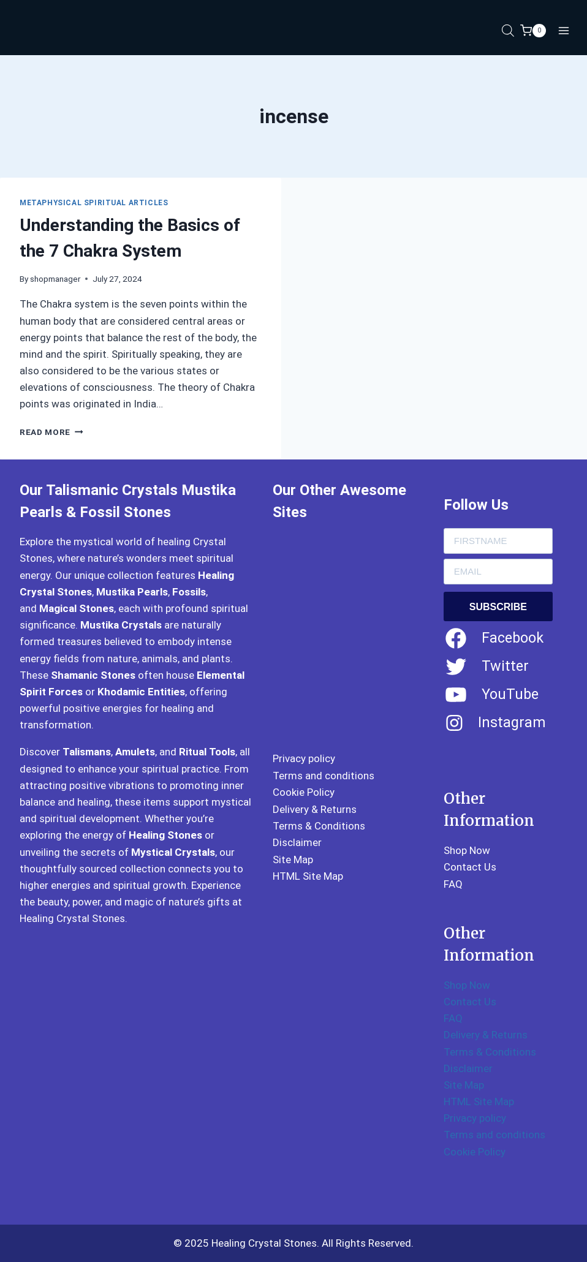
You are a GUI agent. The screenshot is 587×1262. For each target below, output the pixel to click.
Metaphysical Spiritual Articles (94, 202)
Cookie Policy (304, 792)
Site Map (293, 859)
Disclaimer (297, 842)
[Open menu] (563, 30)
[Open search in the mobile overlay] (508, 31)
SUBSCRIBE (498, 607)
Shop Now (467, 850)
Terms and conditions (323, 775)
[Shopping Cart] (533, 30)
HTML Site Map (308, 876)
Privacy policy (304, 758)
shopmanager (55, 279)
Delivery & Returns (315, 809)
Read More (51, 432)
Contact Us (470, 867)
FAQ (453, 884)
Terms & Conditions (319, 826)
